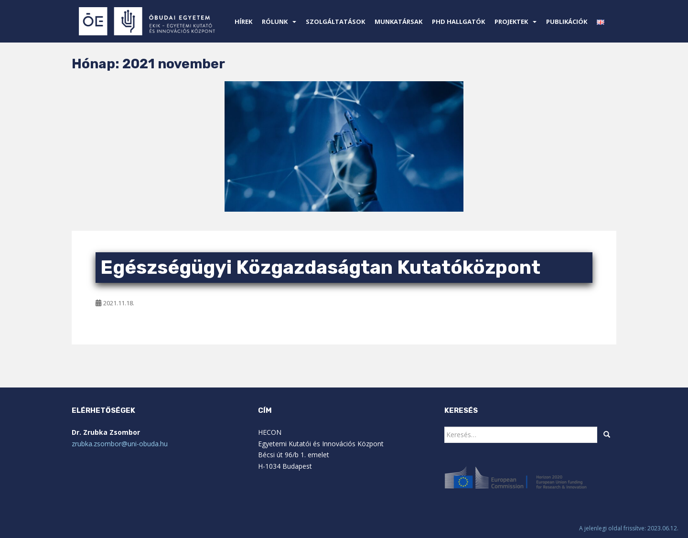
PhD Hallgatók (458, 21)
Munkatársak (398, 21)
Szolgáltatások (335, 21)
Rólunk (275, 21)
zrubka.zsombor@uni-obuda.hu (120, 443)
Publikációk (566, 21)
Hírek (243, 21)
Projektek (511, 21)
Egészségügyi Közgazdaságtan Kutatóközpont (320, 267)
